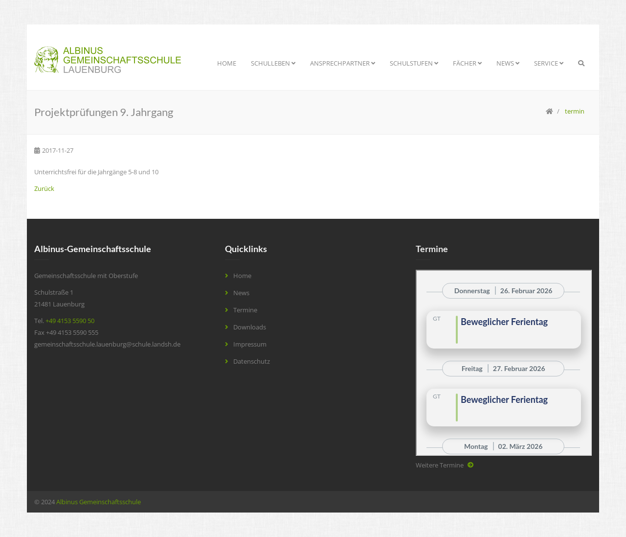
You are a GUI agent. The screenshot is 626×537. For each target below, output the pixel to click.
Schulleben (273, 63)
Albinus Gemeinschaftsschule (98, 501)
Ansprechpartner (342, 63)
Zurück (44, 188)
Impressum (250, 344)
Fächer (467, 63)
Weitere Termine (440, 465)
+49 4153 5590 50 (69, 320)
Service (548, 63)
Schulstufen (414, 63)
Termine (245, 309)
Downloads (249, 327)
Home (226, 63)
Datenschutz (251, 361)
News (507, 63)
